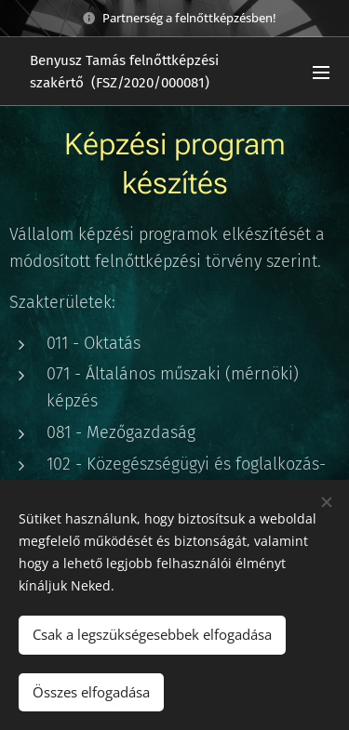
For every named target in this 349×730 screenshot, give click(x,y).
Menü (321, 72)
